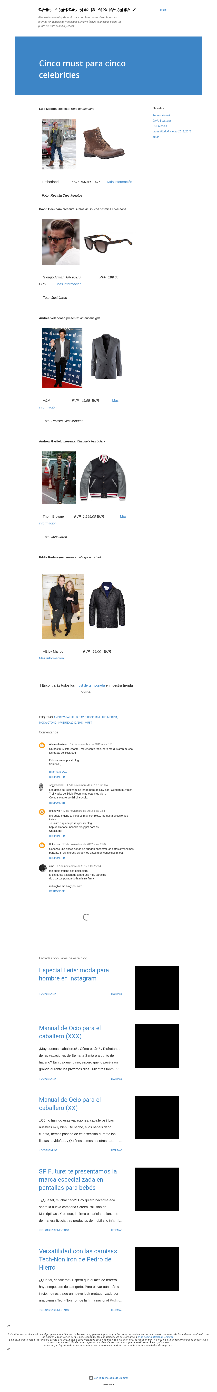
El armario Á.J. (58, 771)
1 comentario (47, 993)
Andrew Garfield (162, 115)
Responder (57, 777)
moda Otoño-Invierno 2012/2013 (172, 131)
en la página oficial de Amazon (156, 1337)
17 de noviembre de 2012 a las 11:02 (84, 844)
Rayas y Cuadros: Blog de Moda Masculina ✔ (87, 10)
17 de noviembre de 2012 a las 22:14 (79, 866)
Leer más (116, 993)
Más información (119, 182)
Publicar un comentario (54, 1230)
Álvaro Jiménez (58, 744)
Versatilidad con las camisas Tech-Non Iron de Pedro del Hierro (78, 1259)
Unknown (54, 810)
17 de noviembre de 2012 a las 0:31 (91, 744)
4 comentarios (48, 1150)
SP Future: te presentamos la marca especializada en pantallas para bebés (78, 1179)
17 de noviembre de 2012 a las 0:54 (83, 810)
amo (51, 866)
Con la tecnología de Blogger (108, 1377)
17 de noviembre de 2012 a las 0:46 (88, 785)
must (156, 137)
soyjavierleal (56, 785)
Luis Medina (160, 126)
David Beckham (162, 120)
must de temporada (90, 685)
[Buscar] (163, 10)
